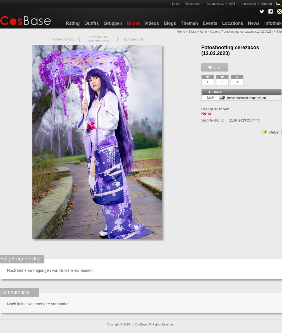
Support (266, 3)
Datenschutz (215, 3)
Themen (189, 23)
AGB (232, 3)
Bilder (133, 23)
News (254, 23)
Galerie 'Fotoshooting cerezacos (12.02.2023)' (241, 31)
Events (210, 23)
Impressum (248, 3)
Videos (151, 23)
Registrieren (193, 3)
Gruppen (113, 23)
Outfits (91, 23)
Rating (73, 23)
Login (176, 3)
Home (181, 31)
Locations (232, 23)
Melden (272, 132)
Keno (203, 31)
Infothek (273, 23)
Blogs (170, 23)
